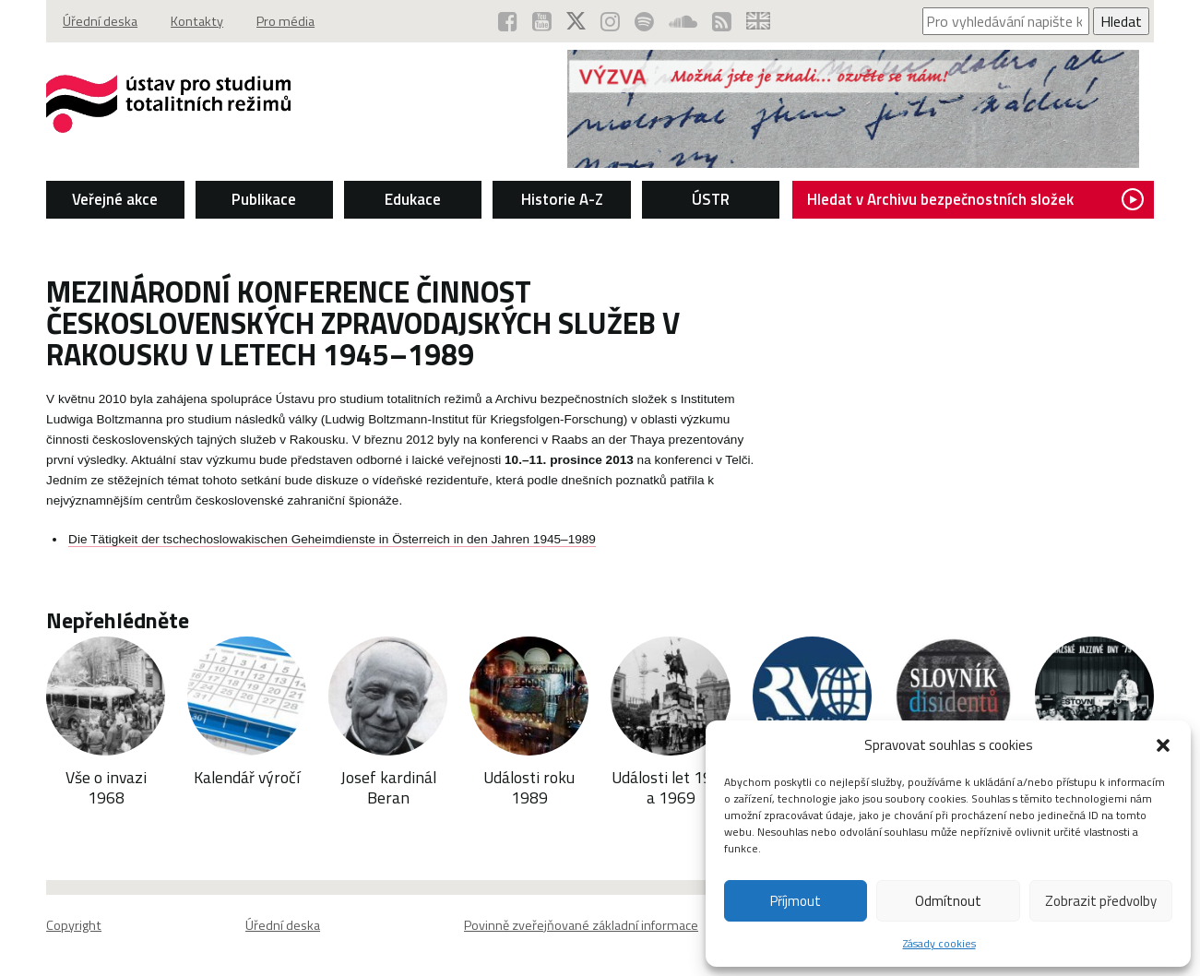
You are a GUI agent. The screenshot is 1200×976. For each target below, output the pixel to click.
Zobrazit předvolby (1101, 900)
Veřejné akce (115, 199)
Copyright (73, 925)
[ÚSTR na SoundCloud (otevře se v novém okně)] (683, 21)
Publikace (264, 199)
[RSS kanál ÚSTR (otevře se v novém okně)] (722, 21)
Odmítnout (948, 900)
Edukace (413, 199)
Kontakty (197, 21)
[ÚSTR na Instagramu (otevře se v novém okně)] (610, 21)
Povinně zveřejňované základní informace (581, 925)
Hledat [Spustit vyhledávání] (1121, 21)
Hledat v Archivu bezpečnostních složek (975, 199)
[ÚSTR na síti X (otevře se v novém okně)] (576, 21)
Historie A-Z (562, 199)
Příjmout (795, 900)
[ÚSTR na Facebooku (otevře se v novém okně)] (508, 21)
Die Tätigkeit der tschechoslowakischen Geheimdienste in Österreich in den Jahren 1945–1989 (332, 539)
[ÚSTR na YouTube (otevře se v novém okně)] (542, 21)
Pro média (285, 21)
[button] (1163, 745)
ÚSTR (711, 199)
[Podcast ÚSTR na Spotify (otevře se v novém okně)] (644, 21)
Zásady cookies (939, 943)
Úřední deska (100, 21)
